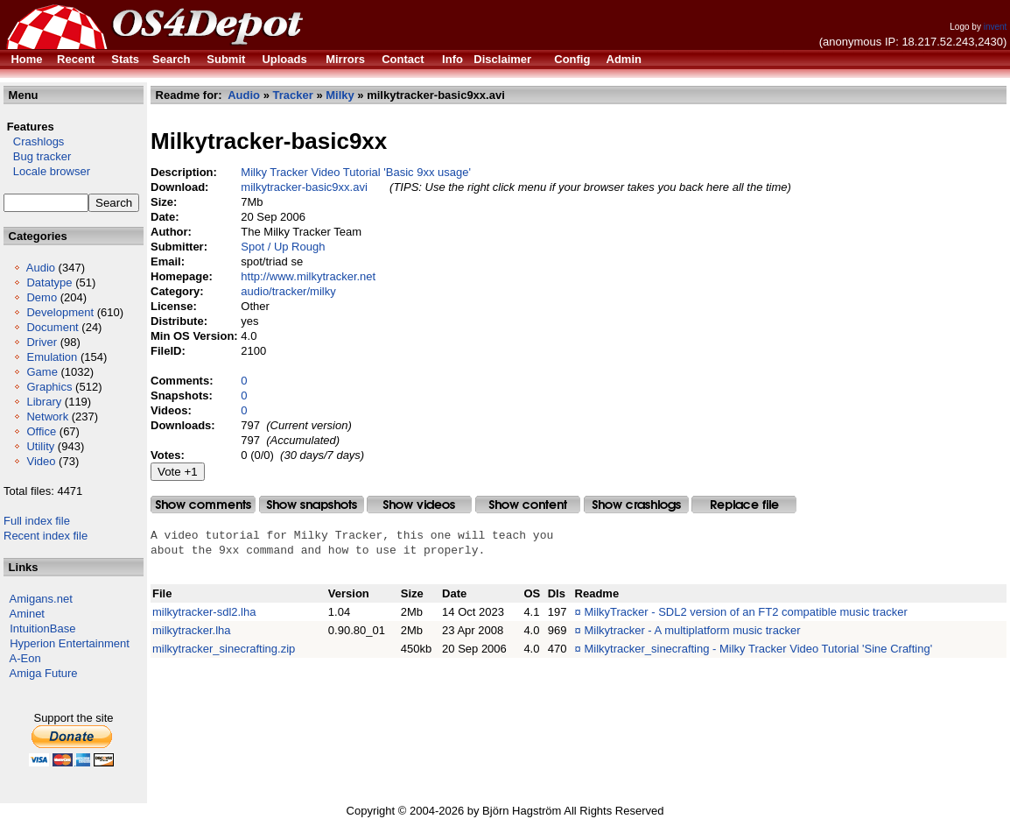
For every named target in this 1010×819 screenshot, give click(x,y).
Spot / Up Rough (283, 246)
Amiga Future (44, 673)
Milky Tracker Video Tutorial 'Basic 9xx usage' (356, 172)
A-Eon (25, 658)
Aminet (27, 613)
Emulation (51, 357)
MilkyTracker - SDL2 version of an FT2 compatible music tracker (745, 611)
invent (995, 27)
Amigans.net (41, 598)
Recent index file (46, 535)
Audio (40, 267)
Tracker (293, 95)
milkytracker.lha (191, 630)
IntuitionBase (42, 628)
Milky (340, 95)
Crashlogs (34, 141)
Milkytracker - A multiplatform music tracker (692, 630)
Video (40, 461)
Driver (41, 342)
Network (47, 416)
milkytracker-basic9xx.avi (304, 187)
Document (52, 327)
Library (43, 401)
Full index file (37, 520)
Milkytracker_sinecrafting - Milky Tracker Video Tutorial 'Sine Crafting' (758, 648)
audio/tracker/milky (288, 291)
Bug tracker (37, 156)
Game (41, 371)
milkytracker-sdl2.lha (204, 611)
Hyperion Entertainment (70, 643)
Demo (41, 297)
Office (41, 431)
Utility (40, 446)
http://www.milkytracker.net (308, 276)
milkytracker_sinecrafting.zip (223, 648)
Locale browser (47, 171)
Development (60, 312)
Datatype (49, 282)
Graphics (49, 386)
